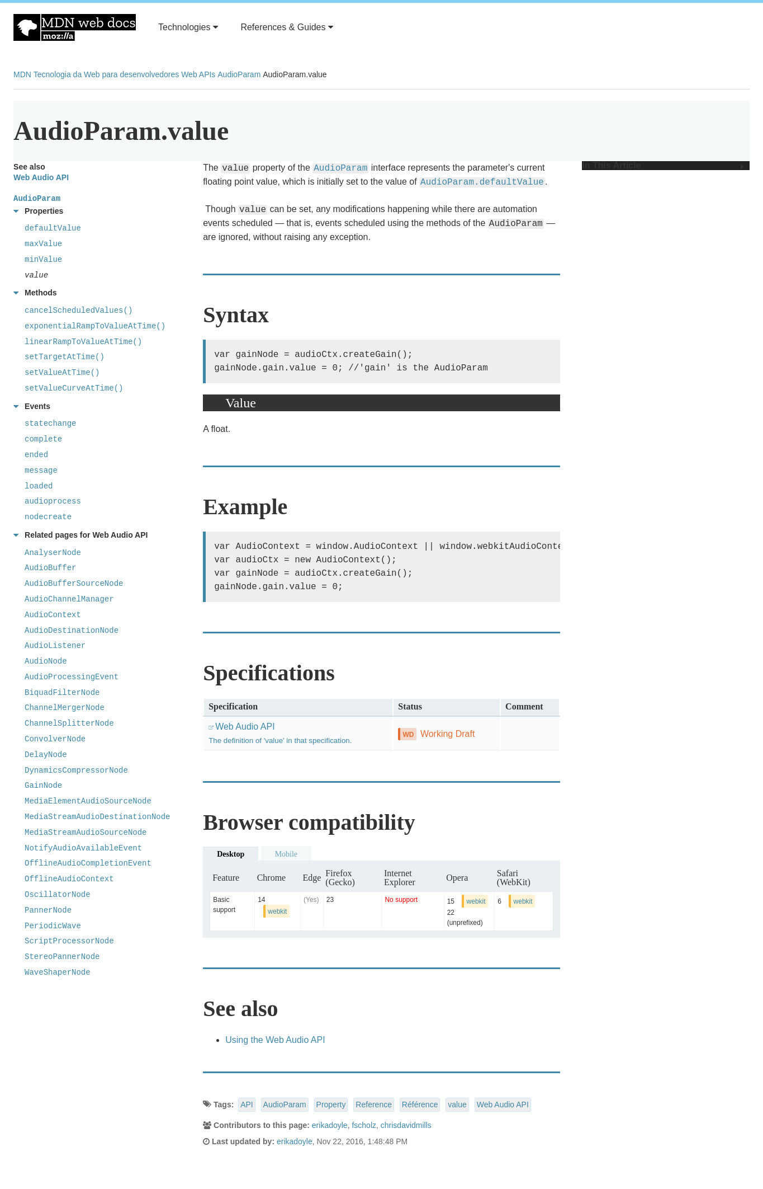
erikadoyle (330, 1125)
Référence (420, 1104)
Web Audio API (503, 1104)
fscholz (364, 1125)
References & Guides (286, 27)
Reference (374, 1104)
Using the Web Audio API (275, 1040)
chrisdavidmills (406, 1125)
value (457, 1104)
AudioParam (238, 74)
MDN (22, 74)
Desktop (230, 854)
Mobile (286, 854)
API (246, 1104)
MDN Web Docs (74, 27)
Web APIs (198, 74)
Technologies (188, 27)
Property (331, 1104)
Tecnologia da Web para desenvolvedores (106, 74)
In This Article (663, 165)
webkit (277, 911)
